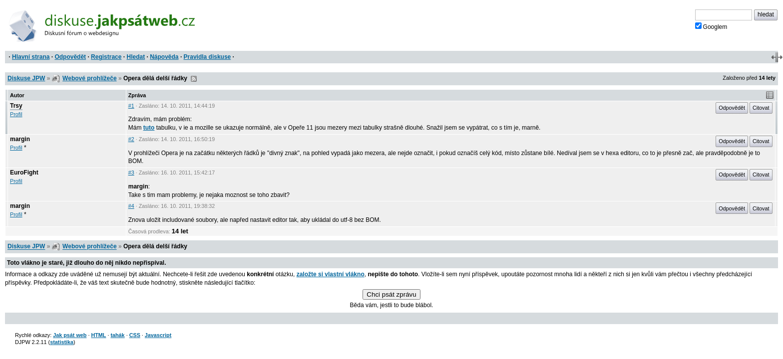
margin (20, 139)
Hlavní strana (30, 56)
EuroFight (24, 172)
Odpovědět (70, 56)
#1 (131, 106)
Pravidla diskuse (207, 56)
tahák (117, 335)
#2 (131, 139)
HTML (98, 335)
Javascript (158, 335)
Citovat (761, 108)
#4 (131, 206)
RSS (194, 79)
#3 (131, 173)
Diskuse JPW (26, 78)
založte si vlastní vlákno (331, 274)
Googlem (711, 26)
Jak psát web (69, 335)
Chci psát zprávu (391, 294)
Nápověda (164, 56)
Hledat (135, 56)
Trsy (16, 105)
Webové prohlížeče (89, 78)
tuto (149, 127)
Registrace (106, 56)
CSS (134, 335)
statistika (61, 342)
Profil (16, 114)
